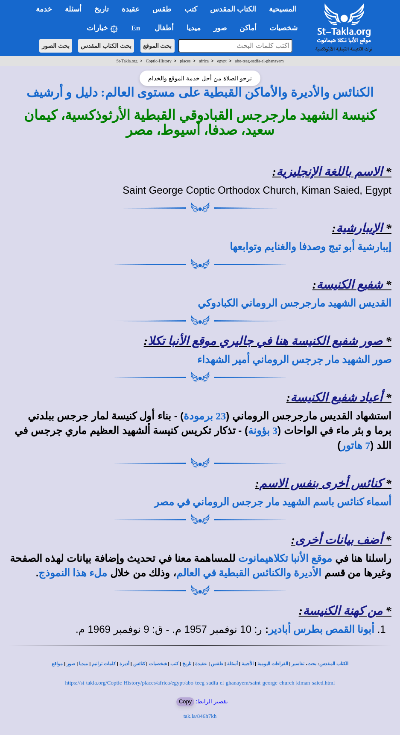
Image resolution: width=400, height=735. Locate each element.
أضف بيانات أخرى (338, 539)
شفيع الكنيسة (349, 284)
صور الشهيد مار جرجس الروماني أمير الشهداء (294, 359)
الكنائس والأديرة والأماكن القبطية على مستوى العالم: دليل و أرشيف (200, 92)
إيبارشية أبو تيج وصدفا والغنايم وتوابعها (310, 246)
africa (204, 61)
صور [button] (220, 28)
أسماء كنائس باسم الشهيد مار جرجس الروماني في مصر (272, 502)
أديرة (124, 663)
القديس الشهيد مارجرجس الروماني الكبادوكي (294, 303)
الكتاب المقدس (333, 663)
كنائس (139, 663)
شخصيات (158, 663)
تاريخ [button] (101, 9)
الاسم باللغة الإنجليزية (329, 171)
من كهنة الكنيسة (342, 610)
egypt (222, 61)
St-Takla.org (127, 61)
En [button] (136, 28)
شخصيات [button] (286, 28)
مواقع (57, 663)
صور (71, 663)
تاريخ (186, 663)
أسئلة (232, 663)
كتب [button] (190, 9)
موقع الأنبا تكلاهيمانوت (285, 558)
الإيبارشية (359, 228)
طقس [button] (162, 9)
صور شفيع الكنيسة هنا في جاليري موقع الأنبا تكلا (265, 341)
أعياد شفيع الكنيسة (336, 397)
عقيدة (201, 663)
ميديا (83, 663)
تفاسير (298, 663)
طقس (217, 663)
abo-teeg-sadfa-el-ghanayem (259, 61)
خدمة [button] (44, 9)
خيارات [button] (102, 28)
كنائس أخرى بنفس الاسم (320, 483)
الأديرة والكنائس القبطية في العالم (248, 573)
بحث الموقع (157, 45)
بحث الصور (56, 45)
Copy (185, 701)
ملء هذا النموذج (72, 573)
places (185, 61)
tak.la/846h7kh (200, 716)
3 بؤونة (262, 430)
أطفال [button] (164, 28)
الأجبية (248, 663)
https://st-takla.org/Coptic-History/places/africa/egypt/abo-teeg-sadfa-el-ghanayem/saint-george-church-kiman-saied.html (200, 682)
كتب (174, 663)
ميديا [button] (194, 28)
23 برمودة (205, 416)
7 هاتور (355, 445)
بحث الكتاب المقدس (106, 45)
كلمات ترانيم (104, 663)
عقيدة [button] (131, 9)
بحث (311, 663)
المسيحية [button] (283, 9)
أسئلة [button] (73, 9)
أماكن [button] (248, 28)
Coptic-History (159, 61)
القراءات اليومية (272, 663)
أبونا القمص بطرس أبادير (321, 629)
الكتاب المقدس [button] (233, 9)
